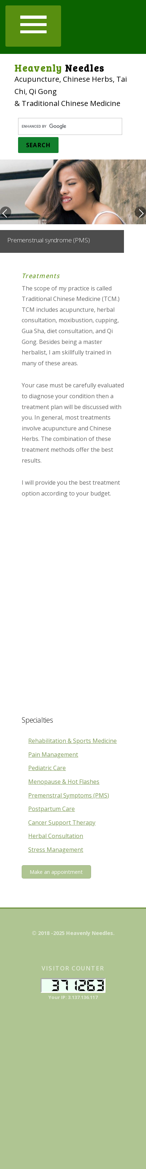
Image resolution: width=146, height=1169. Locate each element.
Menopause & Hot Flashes (63, 782)
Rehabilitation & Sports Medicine (72, 741)
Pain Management (53, 754)
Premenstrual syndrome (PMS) (48, 240)
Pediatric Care (47, 768)
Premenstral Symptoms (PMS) (68, 795)
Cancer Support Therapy (61, 822)
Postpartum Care (51, 809)
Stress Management (55, 850)
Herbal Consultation (55, 836)
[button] (33, 26)
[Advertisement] (73, 612)
